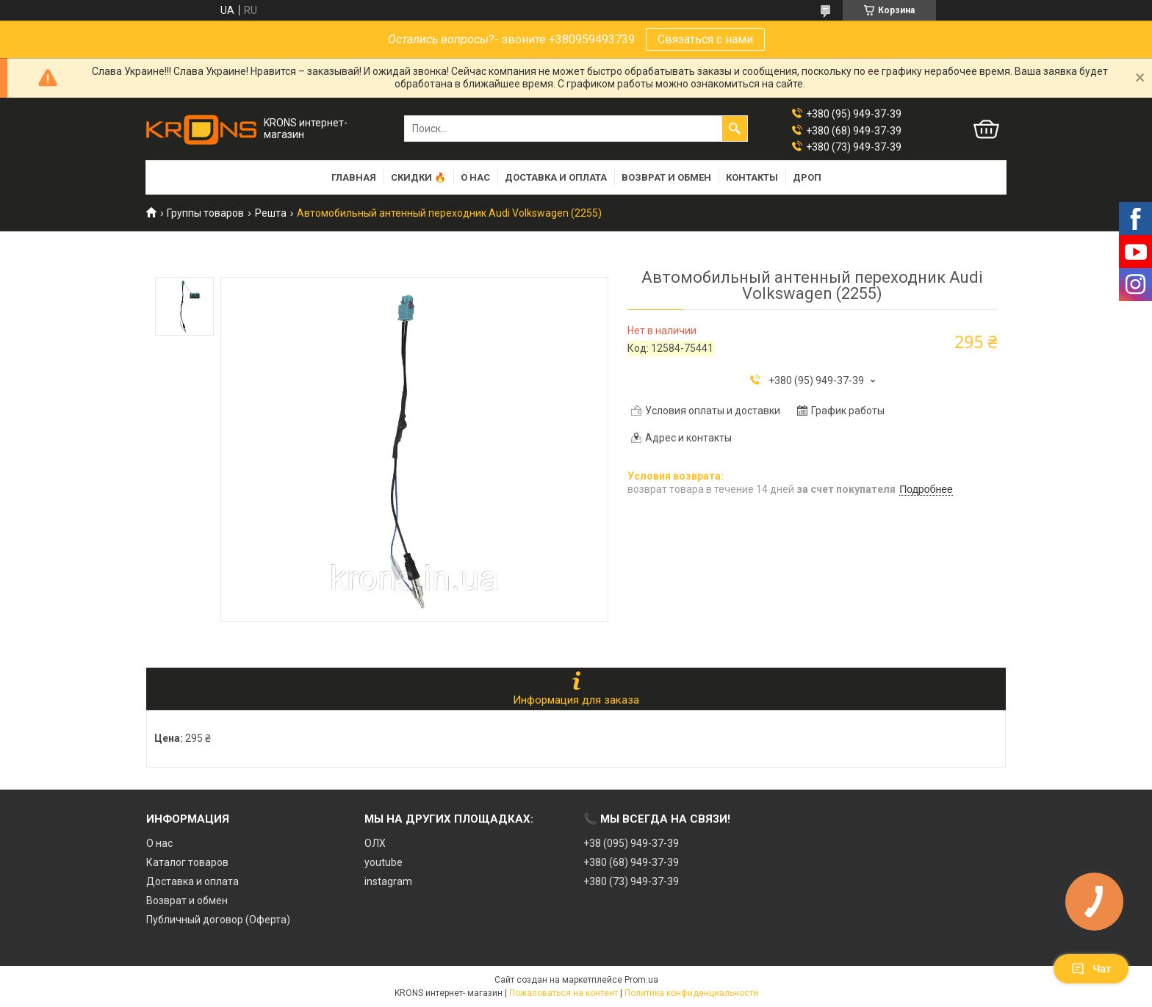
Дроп (807, 177)
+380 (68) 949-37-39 (631, 862)
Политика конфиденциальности (691, 993)
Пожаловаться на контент (563, 993)
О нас (475, 177)
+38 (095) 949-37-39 (631, 843)
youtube (383, 862)
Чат (1091, 968)
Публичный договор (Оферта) (218, 919)
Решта (271, 213)
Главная (353, 177)
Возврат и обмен (666, 177)
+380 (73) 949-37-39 (631, 881)
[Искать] (734, 128)
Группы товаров (205, 213)
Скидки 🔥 (418, 177)
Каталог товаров (187, 862)
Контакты (752, 177)
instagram (388, 881)
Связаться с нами (705, 39)
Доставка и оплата (556, 177)
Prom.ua (641, 980)
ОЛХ (375, 843)
